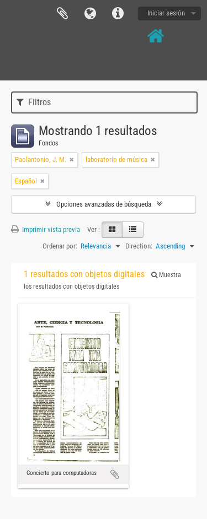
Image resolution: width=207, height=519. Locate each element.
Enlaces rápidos (117, 14)
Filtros (34, 102)
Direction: (138, 246)
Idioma (90, 14)
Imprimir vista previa (45, 229)
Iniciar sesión (166, 13)
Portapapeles (62, 14)
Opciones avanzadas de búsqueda (103, 204)
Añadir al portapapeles (114, 474)
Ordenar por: (60, 246)
